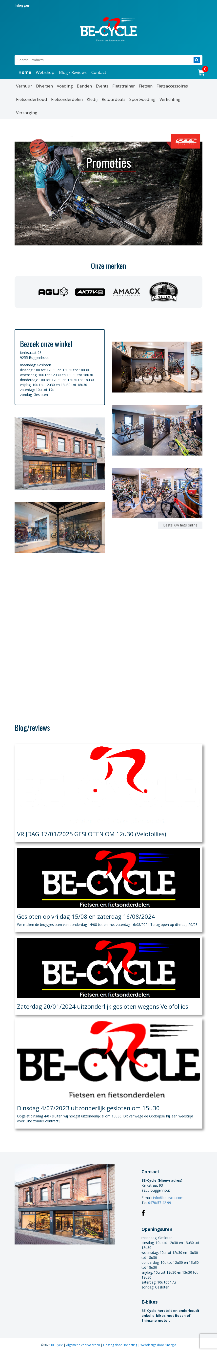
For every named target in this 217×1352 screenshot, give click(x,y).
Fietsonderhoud (31, 99)
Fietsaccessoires (172, 86)
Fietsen (146, 86)
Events (102, 86)
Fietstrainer (123, 86)
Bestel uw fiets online (180, 525)
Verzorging (26, 112)
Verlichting (169, 99)
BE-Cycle (57, 1345)
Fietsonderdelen (67, 99)
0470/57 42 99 (159, 1202)
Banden (84, 86)
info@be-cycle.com (168, 1197)
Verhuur (24, 86)
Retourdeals (113, 99)
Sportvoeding (142, 99)
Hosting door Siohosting (120, 1345)
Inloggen (22, 5)
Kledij (92, 99)
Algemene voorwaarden (83, 1345)
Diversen (44, 86)
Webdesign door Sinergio (158, 1345)
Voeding (65, 86)
